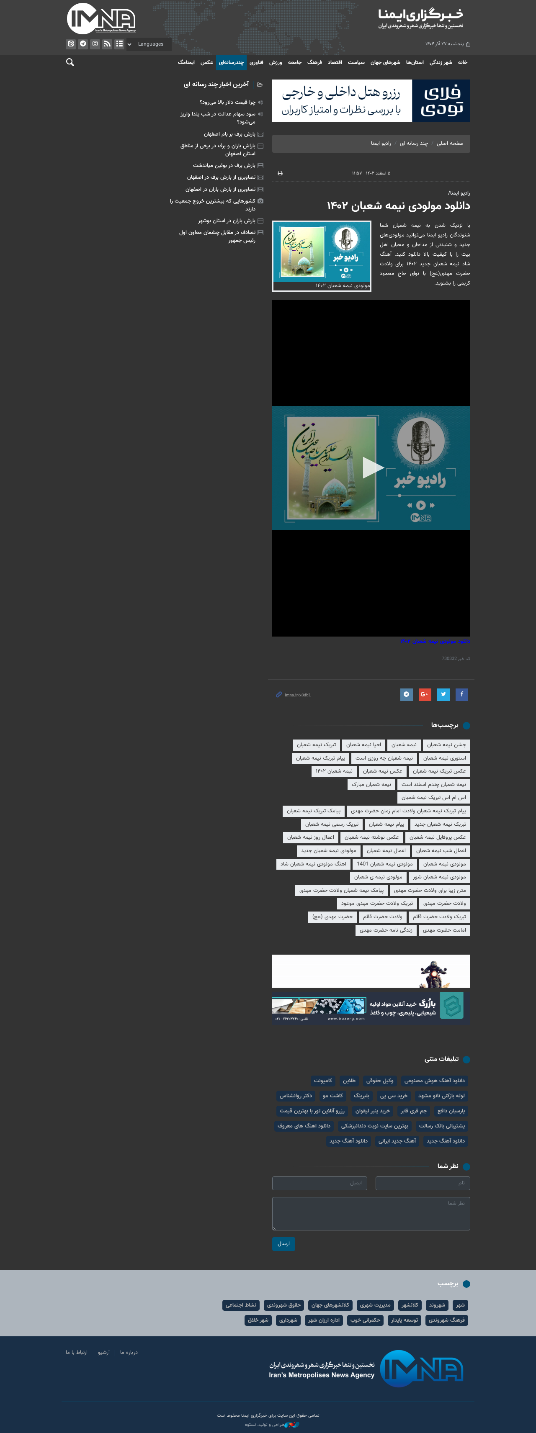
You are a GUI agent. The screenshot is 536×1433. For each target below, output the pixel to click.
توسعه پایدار (404, 1320)
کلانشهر (410, 1305)
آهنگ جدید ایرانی (397, 1141)
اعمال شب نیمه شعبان (441, 851)
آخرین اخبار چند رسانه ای (216, 85)
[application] (371, 468)
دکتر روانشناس (296, 1096)
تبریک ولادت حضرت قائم (439, 917)
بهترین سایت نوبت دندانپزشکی (374, 1126)
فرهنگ (314, 63)
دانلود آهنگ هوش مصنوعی (435, 1081)
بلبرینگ (361, 1096)
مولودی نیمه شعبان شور (439, 877)
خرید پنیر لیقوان (373, 1111)
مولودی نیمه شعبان (444, 864)
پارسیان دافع (451, 1111)
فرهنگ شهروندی (447, 1320)
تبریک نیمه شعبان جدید (440, 824)
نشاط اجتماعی (241, 1305)
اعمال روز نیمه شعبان (310, 837)
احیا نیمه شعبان (363, 745)
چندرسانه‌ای (231, 63)
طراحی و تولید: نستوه (272, 1425)
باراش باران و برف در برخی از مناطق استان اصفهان (217, 150)
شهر (460, 1305)
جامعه (295, 63)
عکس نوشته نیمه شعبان (372, 837)
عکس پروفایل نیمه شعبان (438, 837)
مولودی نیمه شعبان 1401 (385, 864)
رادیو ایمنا (381, 143)
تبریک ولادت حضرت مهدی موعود (377, 903)
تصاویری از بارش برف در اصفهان (221, 177)
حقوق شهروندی (284, 1305)
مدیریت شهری (375, 1305)
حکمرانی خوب (365, 1320)
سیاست (356, 63)
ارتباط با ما (77, 1352)
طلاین (349, 1081)
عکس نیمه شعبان (382, 771)
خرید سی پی (393, 1096)
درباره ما (129, 1352)
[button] (371, 468)
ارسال (284, 1244)
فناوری (256, 63)
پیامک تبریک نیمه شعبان (313, 811)
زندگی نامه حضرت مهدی (386, 930)
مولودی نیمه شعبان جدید (328, 851)
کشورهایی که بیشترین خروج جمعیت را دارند (212, 205)
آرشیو (119, 44)
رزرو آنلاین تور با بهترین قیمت (312, 1111)
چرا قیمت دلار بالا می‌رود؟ (227, 102)
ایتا (71, 44)
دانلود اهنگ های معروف (304, 1126)
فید (107, 44)
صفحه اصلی (450, 143)
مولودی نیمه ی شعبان (378, 877)
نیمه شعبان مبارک (371, 785)
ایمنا (371, 19)
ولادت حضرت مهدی (444, 903)
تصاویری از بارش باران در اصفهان (220, 189)
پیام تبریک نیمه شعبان (320, 758)
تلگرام (83, 44)
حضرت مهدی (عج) (332, 917)
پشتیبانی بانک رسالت (442, 1126)
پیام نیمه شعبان (386, 824)
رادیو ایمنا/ (459, 193)
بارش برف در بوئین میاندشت (224, 166)
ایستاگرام (95, 44)
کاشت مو (333, 1096)
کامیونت (323, 1081)
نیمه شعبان (404, 745)
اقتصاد (335, 63)
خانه (462, 63)
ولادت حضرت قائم (382, 917)
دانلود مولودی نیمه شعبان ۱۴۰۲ (398, 206)
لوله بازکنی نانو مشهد (441, 1096)
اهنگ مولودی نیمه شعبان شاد (313, 864)
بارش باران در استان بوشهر (226, 221)
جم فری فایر (414, 1111)
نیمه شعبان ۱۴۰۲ (334, 771)
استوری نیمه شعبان (444, 758)
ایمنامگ (186, 63)
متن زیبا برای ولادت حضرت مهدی (430, 890)
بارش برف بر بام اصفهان (229, 134)
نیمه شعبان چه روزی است (384, 758)
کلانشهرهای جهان (330, 1305)
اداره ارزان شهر (324, 1320)
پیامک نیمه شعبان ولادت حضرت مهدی (341, 890)
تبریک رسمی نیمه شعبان (331, 824)
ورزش (275, 63)
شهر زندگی (441, 63)
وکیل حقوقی (380, 1081)
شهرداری (288, 1320)
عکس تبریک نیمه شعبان (439, 771)
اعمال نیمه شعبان (386, 851)
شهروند (437, 1305)
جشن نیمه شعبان (446, 745)
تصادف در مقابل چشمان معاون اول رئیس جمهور (217, 237)
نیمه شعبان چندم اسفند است (434, 785)
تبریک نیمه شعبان (316, 745)
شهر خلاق (258, 1320)
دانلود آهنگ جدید (446, 1141)
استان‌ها (415, 63)
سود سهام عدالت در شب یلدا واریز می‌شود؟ (217, 118)
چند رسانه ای (414, 143)
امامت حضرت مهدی (444, 930)
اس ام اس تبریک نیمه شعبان (434, 798)
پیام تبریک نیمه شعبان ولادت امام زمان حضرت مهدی (408, 811)
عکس (207, 63)
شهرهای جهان (385, 63)
